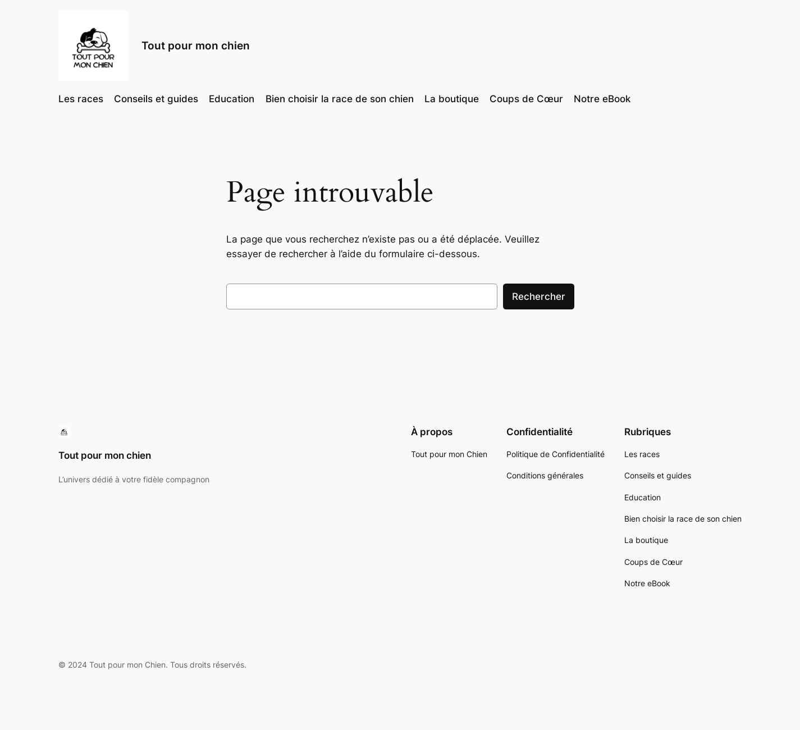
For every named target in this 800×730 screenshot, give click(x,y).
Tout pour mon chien (195, 45)
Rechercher (538, 296)
